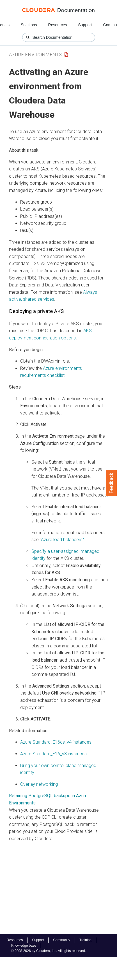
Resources (57, 25)
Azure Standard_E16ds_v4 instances (55, 742)
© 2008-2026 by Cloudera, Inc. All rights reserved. (48, 951)
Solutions (29, 25)
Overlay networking (39, 784)
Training (85, 940)
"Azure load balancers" (62, 539)
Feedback (111, 483)
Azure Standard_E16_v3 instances (53, 753)
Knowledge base (23, 946)
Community (61, 940)
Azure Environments (35, 54)
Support (85, 25)
